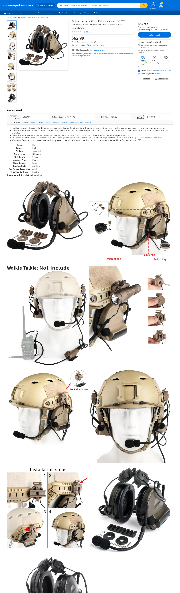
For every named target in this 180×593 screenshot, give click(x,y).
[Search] (144, 5)
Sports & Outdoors (19, 17)
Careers (87, 13)
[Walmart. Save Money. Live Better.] (18, 5)
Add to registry (162, 78)
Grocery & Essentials (46, 13)
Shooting (44, 17)
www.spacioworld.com (98, 50)
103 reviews (90, 32)
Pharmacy (77, 13)
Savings (32, 13)
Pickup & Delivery (63, 13)
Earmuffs (87, 122)
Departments (10, 13)
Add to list (145, 78)
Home (9, 17)
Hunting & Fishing (34, 17)
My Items (96, 13)
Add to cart (154, 34)
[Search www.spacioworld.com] (98, 5)
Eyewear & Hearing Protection (71, 122)
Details (157, 74)
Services (23, 13)
